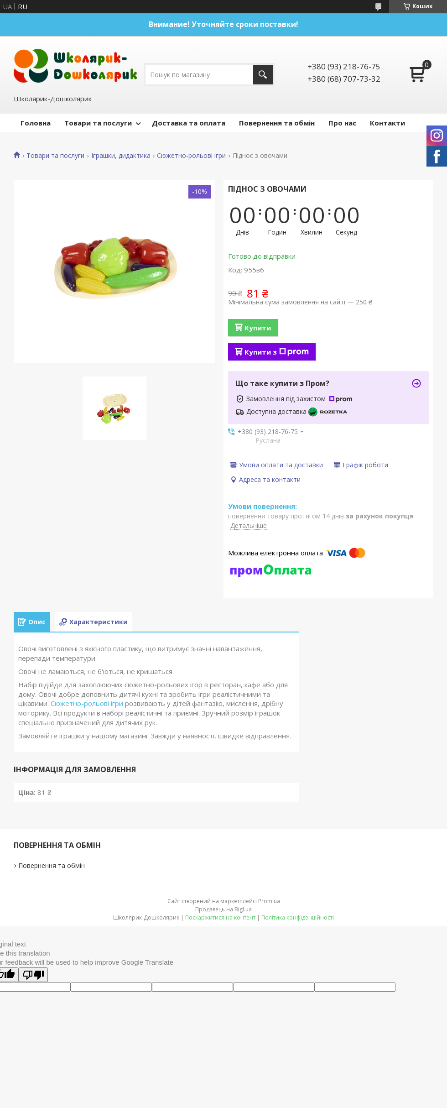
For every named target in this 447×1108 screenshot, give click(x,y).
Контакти (387, 122)
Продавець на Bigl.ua (223, 909)
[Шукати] (263, 74)
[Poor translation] (33, 974)
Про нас (342, 122)
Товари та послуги (98, 122)
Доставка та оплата (188, 122)
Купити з (276, 351)
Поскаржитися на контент (220, 917)
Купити (257, 327)
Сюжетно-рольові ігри (191, 156)
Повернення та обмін (277, 122)
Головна (36, 122)
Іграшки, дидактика (121, 156)
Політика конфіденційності (297, 917)
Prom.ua (269, 901)
